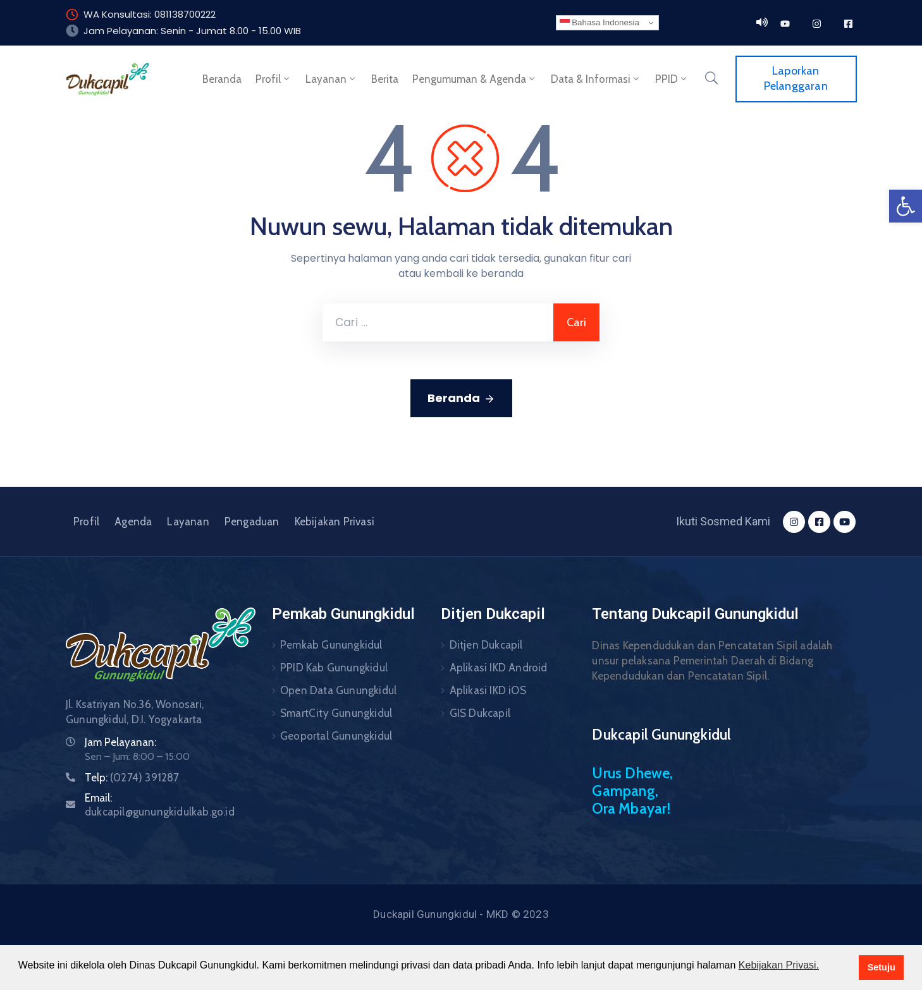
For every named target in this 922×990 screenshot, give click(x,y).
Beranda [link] (222, 79)
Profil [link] (273, 79)
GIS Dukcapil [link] (480, 713)
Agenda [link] (133, 521)
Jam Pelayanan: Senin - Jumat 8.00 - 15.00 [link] (182, 30)
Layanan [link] (331, 79)
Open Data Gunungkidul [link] (338, 690)
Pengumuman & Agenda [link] (474, 79)
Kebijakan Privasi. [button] (779, 965)
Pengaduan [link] (252, 521)
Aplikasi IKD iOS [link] (488, 690)
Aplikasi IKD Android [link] (499, 667)
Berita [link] (384, 79)
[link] (905, 206)
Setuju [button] (881, 967)
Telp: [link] (132, 777)
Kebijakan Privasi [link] (334, 521)
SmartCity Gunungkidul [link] (336, 713)
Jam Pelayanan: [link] (120, 742)
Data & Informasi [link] (596, 79)
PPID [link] (672, 79)
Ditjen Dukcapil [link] (486, 645)
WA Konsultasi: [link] (117, 14)
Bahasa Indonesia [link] (599, 23)
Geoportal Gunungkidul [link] (336, 736)
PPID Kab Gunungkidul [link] (334, 667)
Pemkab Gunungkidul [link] (331, 645)
